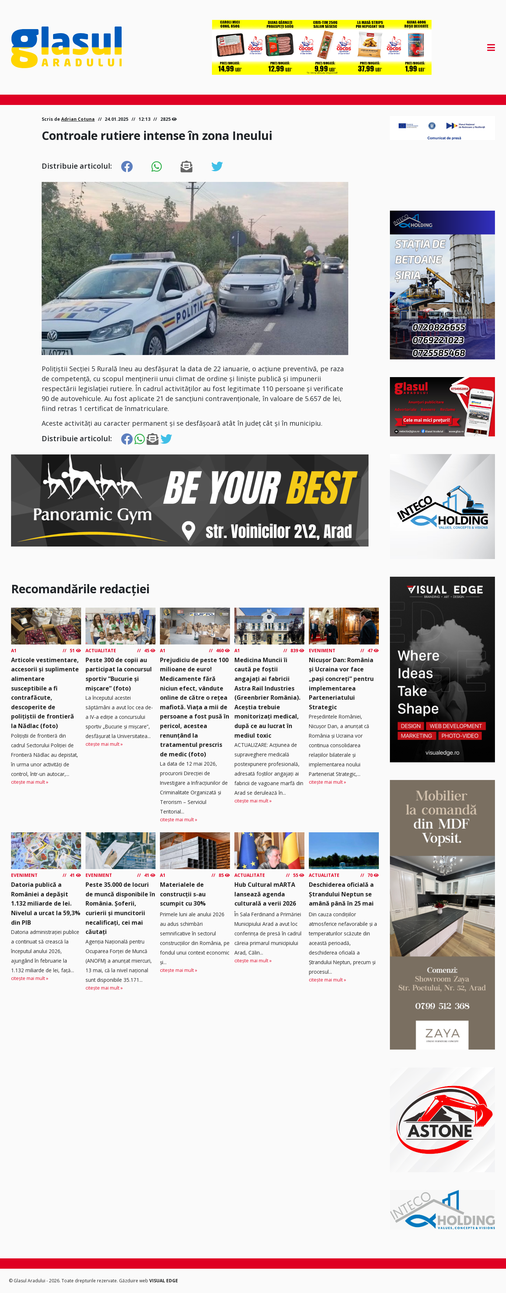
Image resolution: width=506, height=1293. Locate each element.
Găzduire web (134, 1281)
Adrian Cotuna (78, 119)
